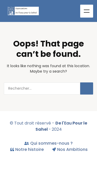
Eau (68, 123)
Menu (86, 11)
